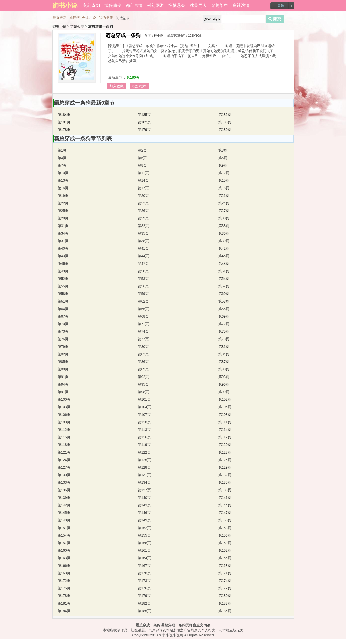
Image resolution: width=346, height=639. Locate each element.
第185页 (144, 114)
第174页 (224, 581)
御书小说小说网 (171, 635)
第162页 (224, 550)
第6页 (222, 158)
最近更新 (60, 18)
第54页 (223, 279)
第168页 (224, 565)
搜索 (275, 19)
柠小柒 (158, 35)
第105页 (224, 407)
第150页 (224, 520)
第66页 (223, 309)
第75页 (223, 331)
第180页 (224, 130)
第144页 (224, 505)
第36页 (223, 233)
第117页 (224, 437)
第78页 (223, 339)
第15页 (223, 180)
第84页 (223, 354)
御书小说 (59, 26)
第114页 (224, 430)
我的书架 (106, 18)
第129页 (224, 467)
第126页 (224, 460)
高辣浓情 (241, 5)
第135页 (224, 482)
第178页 (64, 130)
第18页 (223, 188)
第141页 (224, 498)
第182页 (144, 122)
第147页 (224, 513)
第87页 (223, 362)
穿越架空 (219, 5)
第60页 (223, 294)
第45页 (223, 256)
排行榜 (74, 18)
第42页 (223, 248)
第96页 (223, 384)
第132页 (224, 475)
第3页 (222, 150)
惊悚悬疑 (176, 5)
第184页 (64, 114)
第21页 (223, 196)
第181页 (64, 122)
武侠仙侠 (112, 5)
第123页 (224, 452)
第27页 (223, 211)
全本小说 (89, 18)
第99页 (223, 392)
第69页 (223, 316)
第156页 (224, 535)
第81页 (223, 347)
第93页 (223, 377)
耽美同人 (198, 5)
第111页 (224, 422)
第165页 (224, 558)
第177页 (224, 588)
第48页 (223, 263)
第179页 (144, 130)
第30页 (223, 218)
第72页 (223, 324)
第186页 (132, 77)
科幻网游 (155, 5)
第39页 (223, 241)
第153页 (224, 528)
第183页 (224, 122)
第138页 (224, 490)
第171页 (224, 573)
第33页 (223, 226)
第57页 (223, 286)
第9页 (222, 165)
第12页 (223, 173)
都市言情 (134, 5)
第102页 (224, 399)
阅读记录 (123, 18)
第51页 (223, 271)
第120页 (224, 445)
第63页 (223, 301)
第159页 (224, 543)
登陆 (280, 6)
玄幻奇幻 (91, 5)
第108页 (224, 414)
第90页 (223, 369)
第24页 (223, 203)
